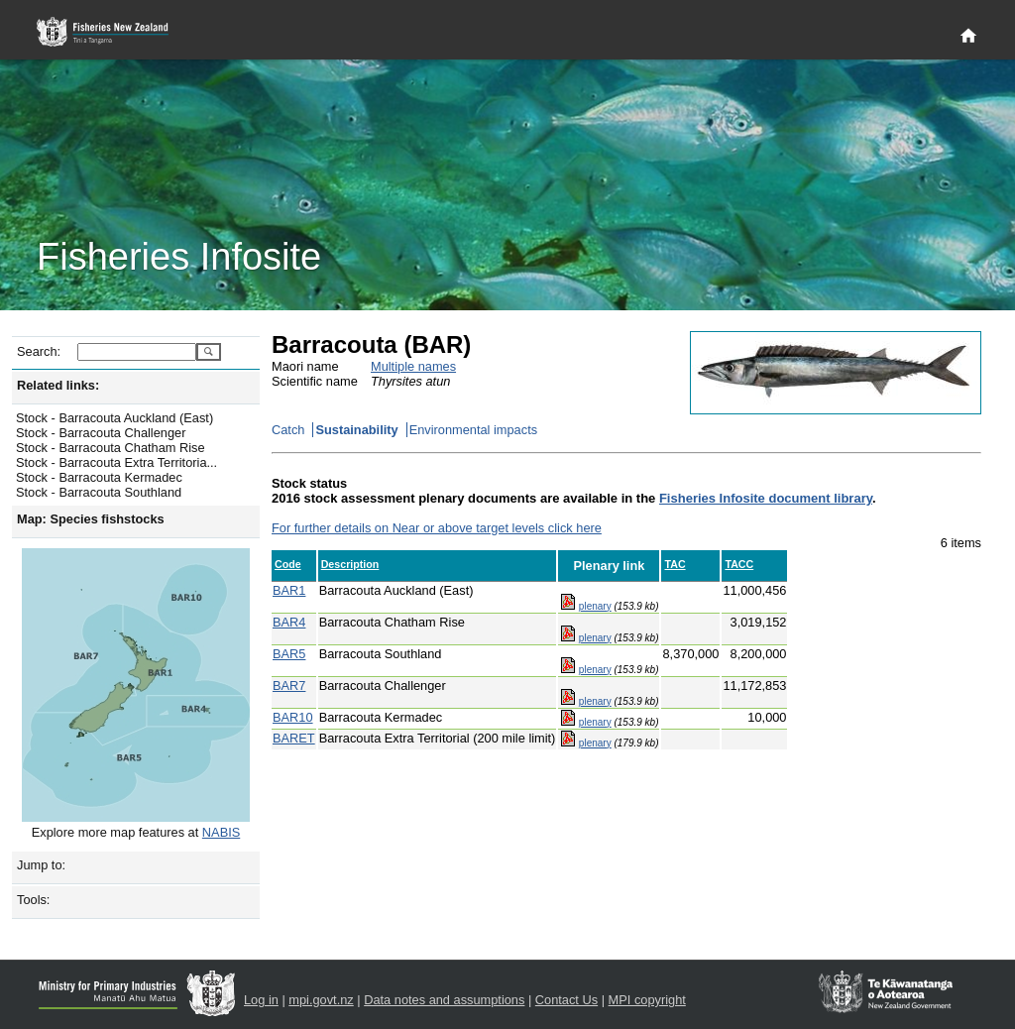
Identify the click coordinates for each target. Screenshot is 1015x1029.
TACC (739, 564)
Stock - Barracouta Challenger (100, 432)
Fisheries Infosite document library (765, 498)
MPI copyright (647, 999)
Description (350, 564)
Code (288, 564)
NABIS (221, 832)
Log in (261, 999)
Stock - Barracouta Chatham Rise (110, 447)
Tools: (33, 899)
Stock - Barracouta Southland (98, 492)
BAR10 (293, 717)
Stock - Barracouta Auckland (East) (114, 417)
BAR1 (289, 590)
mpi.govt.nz (320, 999)
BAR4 (289, 622)
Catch (288, 429)
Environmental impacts (473, 429)
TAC (674, 564)
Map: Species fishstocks (91, 519)
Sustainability (356, 429)
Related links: (58, 385)
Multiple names (413, 366)
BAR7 (289, 685)
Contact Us (566, 999)
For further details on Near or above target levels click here (437, 527)
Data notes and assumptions (444, 999)
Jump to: (41, 865)
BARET (294, 738)
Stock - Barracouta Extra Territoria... (116, 462)
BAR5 (289, 653)
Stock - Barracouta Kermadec (99, 477)
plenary (595, 606)
